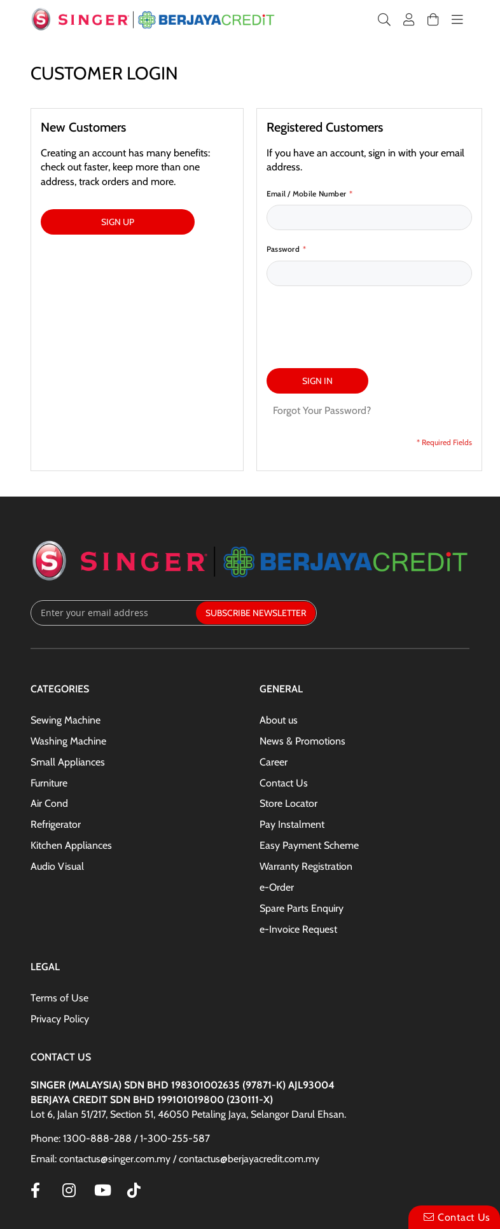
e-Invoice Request (298, 929)
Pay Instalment (292, 824)
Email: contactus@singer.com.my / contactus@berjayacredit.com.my (175, 1159)
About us (279, 720)
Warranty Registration (306, 866)
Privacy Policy (60, 1019)
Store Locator (288, 803)
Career (274, 762)
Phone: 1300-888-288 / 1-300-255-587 (120, 1138)
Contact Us (284, 783)
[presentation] (363, 320)
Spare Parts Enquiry (302, 908)
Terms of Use (59, 998)
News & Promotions (302, 741)
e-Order (277, 887)
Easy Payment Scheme (309, 845)
